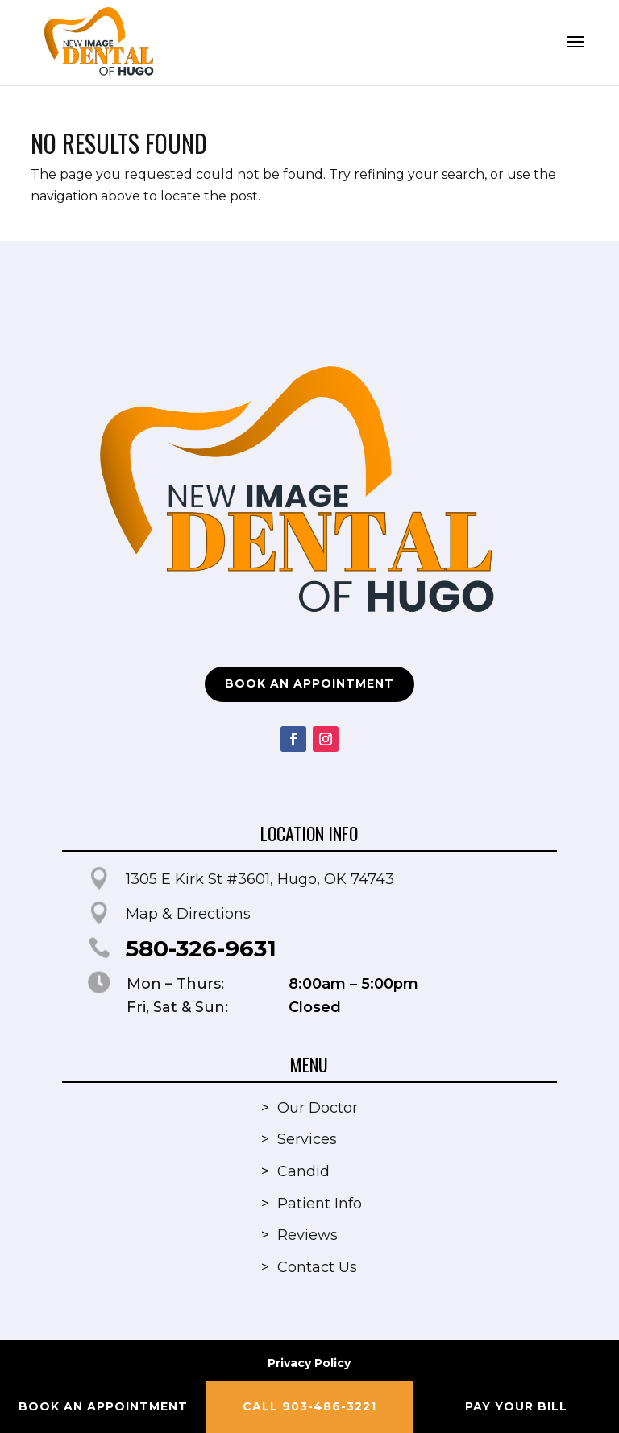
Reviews (307, 1235)
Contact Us (317, 1267)
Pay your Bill (516, 1406)
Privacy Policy (309, 1363)
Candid (303, 1171)
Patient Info (319, 1203)
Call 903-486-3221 (309, 1406)
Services (307, 1139)
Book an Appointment (309, 683)
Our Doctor (317, 1108)
